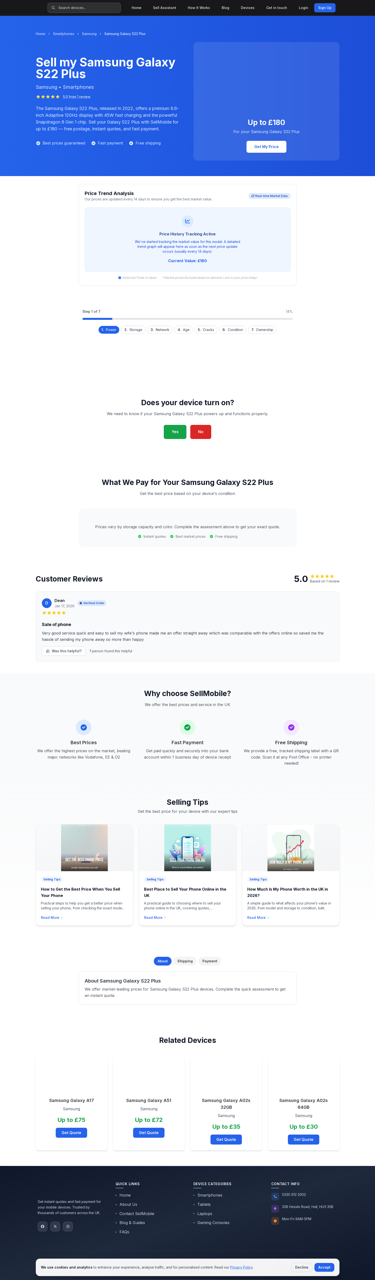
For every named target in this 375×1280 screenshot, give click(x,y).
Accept (324, 1267)
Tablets (202, 1204)
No (200, 431)
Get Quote (71, 1132)
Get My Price (266, 146)
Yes (175, 431)
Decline (301, 1267)
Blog (225, 8)
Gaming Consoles (211, 1222)
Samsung (89, 34)
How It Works (199, 8)
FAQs (122, 1231)
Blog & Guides (130, 1222)
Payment (209, 961)
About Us (126, 1204)
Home (136, 8)
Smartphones (63, 34)
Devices (248, 8)
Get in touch (276, 8)
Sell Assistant (164, 8)
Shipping (185, 961)
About (163, 961)
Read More (52, 917)
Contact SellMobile (135, 1213)
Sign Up (324, 8)
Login (303, 8)
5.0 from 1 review (76, 97)
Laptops (202, 1213)
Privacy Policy (241, 1267)
